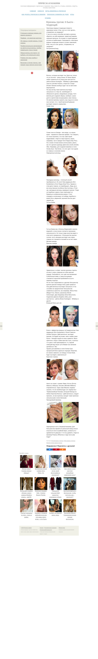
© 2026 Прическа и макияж (26, 527)
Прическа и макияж (49, 3)
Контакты (41, 527)
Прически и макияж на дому (58, 14)
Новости (41, 11)
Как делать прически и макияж (33, 14)
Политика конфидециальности (46, 529)
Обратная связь (62, 527)
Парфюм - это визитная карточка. (31, 38)
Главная (33, 11)
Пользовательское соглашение (50, 527)
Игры (72, 14)
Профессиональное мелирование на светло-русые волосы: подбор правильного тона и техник (31, 48)
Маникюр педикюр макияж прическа (54, 442)
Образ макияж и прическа (69, 440)
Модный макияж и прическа (57, 440)
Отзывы (48, 18)
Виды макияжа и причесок (55, 11)
